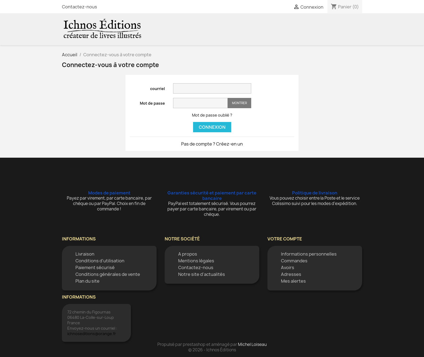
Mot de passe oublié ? (212, 115)
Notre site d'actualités (201, 274)
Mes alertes (293, 281)
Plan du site (87, 281)
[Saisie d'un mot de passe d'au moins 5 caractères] (200, 103)
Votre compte (284, 239)
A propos (187, 254)
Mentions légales (196, 261)
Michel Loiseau (252, 344)
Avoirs (287, 267)
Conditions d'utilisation (99, 261)
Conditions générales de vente (107, 274)
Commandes (294, 261)
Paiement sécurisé (95, 267)
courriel (157, 88)
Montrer (239, 103)
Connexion (212, 127)
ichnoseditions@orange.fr (91, 333)
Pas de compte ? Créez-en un (212, 144)
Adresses (291, 274)
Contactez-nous (79, 7)
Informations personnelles (309, 254)
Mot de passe (152, 103)
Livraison (84, 254)
